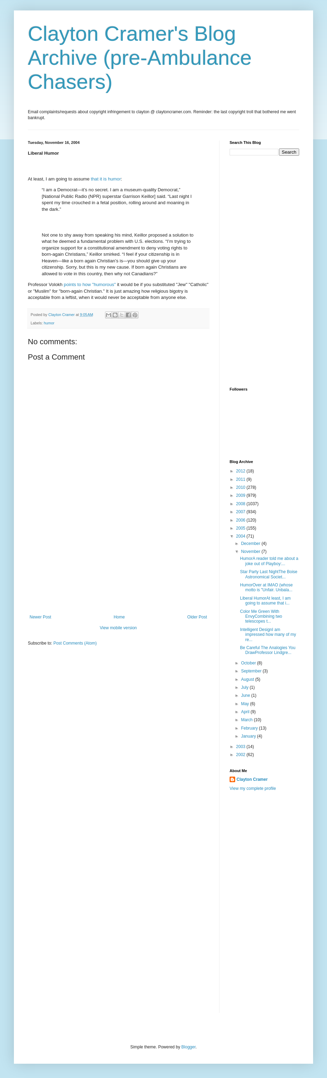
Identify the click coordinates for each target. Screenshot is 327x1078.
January (249, 736)
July (245, 687)
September (252, 671)
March (247, 719)
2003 (241, 746)
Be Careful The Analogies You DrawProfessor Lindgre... (267, 650)
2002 (241, 754)
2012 (241, 471)
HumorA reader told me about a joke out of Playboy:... (269, 561)
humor (49, 323)
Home (119, 617)
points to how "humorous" (89, 284)
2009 (241, 495)
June (246, 695)
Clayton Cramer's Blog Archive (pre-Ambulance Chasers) (140, 57)
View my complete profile (253, 788)
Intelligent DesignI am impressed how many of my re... (268, 634)
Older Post (197, 617)
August (248, 679)
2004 (241, 536)
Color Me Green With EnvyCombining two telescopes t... (261, 616)
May (245, 703)
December (251, 543)
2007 (241, 511)
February (250, 728)
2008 (241, 503)
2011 (241, 479)
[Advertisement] (118, 562)
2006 (241, 520)
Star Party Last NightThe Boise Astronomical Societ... (268, 574)
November (251, 551)
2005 (241, 528)
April (245, 711)
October (249, 663)
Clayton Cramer (252, 779)
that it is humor (106, 179)
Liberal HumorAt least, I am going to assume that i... (265, 601)
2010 (241, 487)
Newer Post (40, 617)
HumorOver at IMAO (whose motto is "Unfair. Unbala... (266, 587)
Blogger (188, 1047)
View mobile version (118, 627)
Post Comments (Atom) (75, 643)
